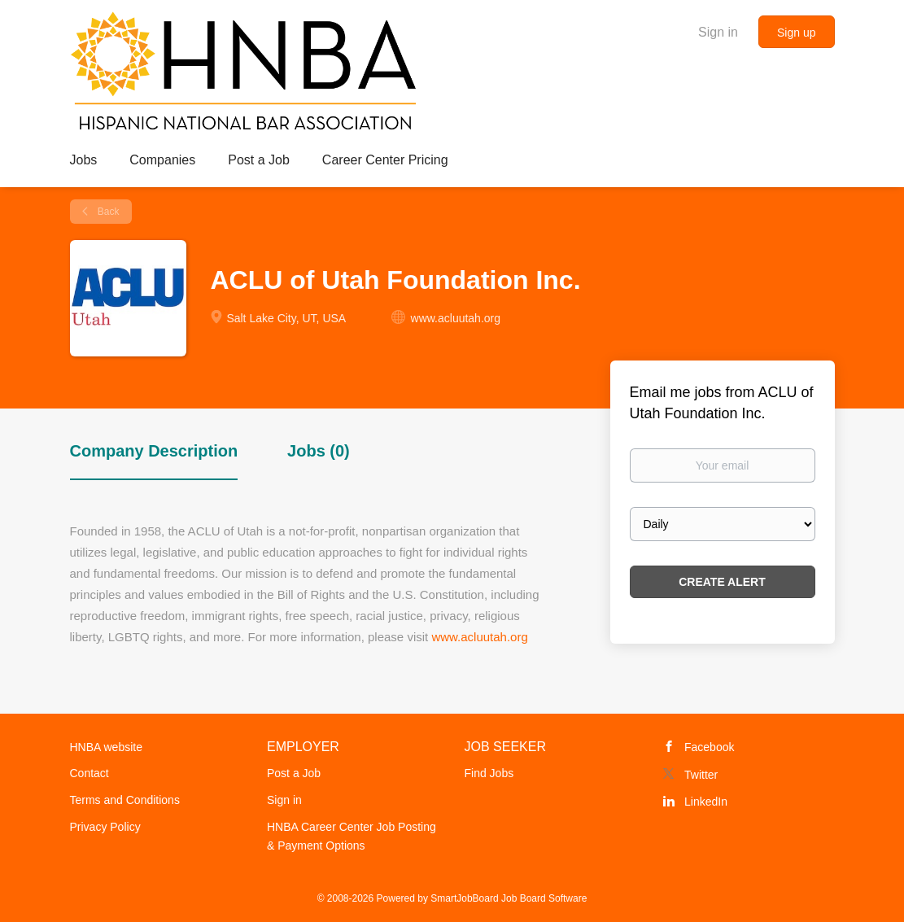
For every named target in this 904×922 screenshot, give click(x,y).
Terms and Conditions (125, 799)
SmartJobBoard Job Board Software (508, 898)
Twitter (701, 774)
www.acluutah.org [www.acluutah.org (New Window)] (456, 318)
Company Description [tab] (154, 451)
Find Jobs (489, 773)
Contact (89, 773)
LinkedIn (705, 801)
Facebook (709, 747)
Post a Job (294, 773)
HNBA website (106, 747)
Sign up (796, 32)
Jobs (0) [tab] (318, 451)
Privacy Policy (105, 826)
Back (107, 211)
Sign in (718, 32)
